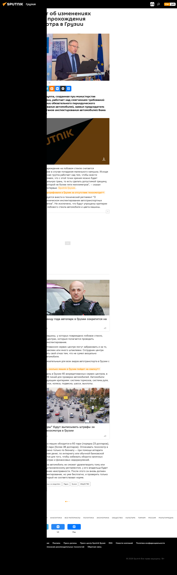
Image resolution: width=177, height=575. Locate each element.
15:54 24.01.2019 (33, 30)
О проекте (7, 543)
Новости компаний (124, 543)
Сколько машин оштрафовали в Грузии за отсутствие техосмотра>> (65, 192)
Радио (66, 484)
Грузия (74, 484)
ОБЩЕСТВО (84, 484)
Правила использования (38, 543)
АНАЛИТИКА (56, 517)
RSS (110, 543)
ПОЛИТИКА (88, 517)
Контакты (20, 543)
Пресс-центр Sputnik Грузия (92, 543)
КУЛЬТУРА (130, 517)
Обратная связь (95, 547)
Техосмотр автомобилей (36, 489)
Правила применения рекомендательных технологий (60, 547)
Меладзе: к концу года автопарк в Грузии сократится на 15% (68, 320)
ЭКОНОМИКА (103, 517)
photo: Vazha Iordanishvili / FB (39, 83)
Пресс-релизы (70, 543)
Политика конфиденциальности (150, 543)
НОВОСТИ (42, 517)
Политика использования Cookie (17, 547)
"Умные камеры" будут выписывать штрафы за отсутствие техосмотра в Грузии (62, 428)
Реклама (56, 543)
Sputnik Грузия (66, 187)
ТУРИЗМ (142, 517)
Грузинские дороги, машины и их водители (43, 484)
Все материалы (72, 517)
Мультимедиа (166, 517)
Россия (152, 517)
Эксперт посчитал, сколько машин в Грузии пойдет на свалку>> (63, 369)
